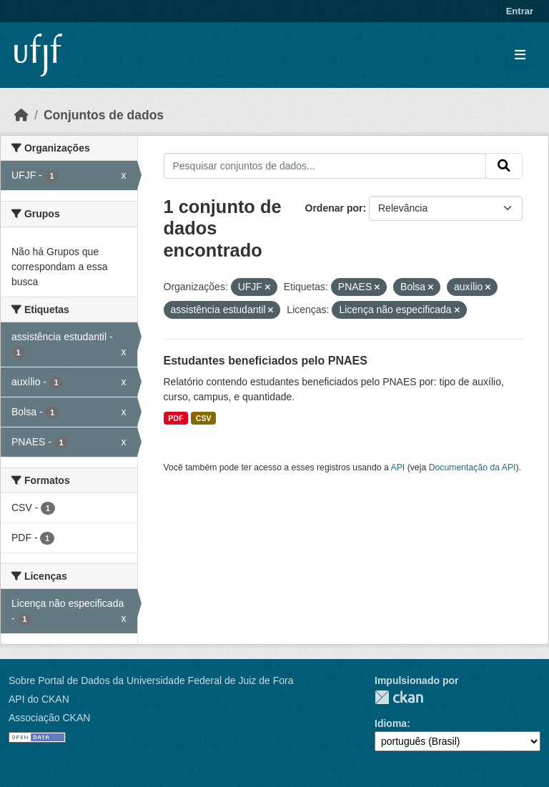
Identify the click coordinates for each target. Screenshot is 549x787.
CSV (204, 418)
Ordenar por (334, 208)
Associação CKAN (49, 717)
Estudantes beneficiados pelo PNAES (265, 361)
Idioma (391, 723)
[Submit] (504, 166)
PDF (175, 418)
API (398, 467)
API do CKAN (39, 699)
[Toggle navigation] (520, 55)
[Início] (21, 115)
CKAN (399, 697)
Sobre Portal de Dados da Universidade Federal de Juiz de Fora (151, 680)
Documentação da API (472, 467)
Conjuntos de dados (104, 115)
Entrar (519, 11)
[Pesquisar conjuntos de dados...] (325, 166)
